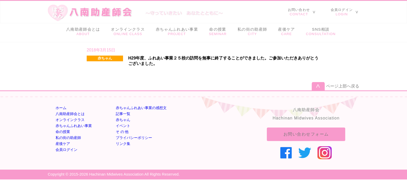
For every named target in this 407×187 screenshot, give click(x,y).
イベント (123, 126)
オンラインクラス (70, 120)
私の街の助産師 (68, 138)
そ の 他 (122, 132)
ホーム (61, 108)
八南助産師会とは (70, 114)
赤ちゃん (123, 120)
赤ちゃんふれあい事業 (74, 126)
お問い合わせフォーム (306, 134)
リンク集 (123, 144)
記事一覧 (123, 114)
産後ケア (63, 144)
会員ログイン (66, 150)
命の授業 (63, 132)
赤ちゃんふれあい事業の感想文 (141, 108)
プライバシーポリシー (134, 138)
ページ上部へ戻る (342, 86)
